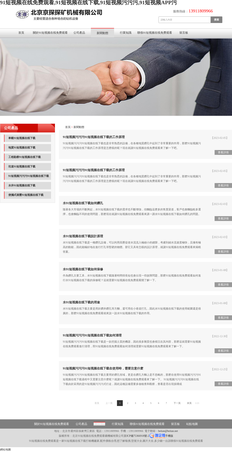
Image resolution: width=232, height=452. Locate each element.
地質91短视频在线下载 (21, 147)
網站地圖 (5, 449)
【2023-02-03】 (220, 204)
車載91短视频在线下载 (21, 138)
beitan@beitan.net (168, 431)
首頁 (21, 32)
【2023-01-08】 (220, 270)
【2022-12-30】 (220, 336)
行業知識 (125, 32)
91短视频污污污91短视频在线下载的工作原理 (94, 137)
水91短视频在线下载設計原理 (83, 236)
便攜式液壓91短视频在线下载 (26, 195)
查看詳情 (223, 152)
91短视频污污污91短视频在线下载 (28, 176)
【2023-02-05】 (220, 137)
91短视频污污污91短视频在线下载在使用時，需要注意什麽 (103, 368)
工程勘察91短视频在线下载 (24, 157)
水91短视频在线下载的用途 (81, 302)
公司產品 (79, 32)
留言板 (183, 32)
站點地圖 (192, 424)
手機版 (169, 435)
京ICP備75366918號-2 (136, 435)
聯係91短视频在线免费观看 (154, 32)
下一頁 (177, 403)
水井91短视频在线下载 (21, 185)
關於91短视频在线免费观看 (50, 32)
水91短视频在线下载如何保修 (83, 269)
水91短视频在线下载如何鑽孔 (83, 203)
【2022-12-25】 (220, 369)
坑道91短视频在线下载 (21, 166)
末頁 (189, 403)
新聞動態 (102, 33)
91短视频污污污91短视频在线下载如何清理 (92, 335)
